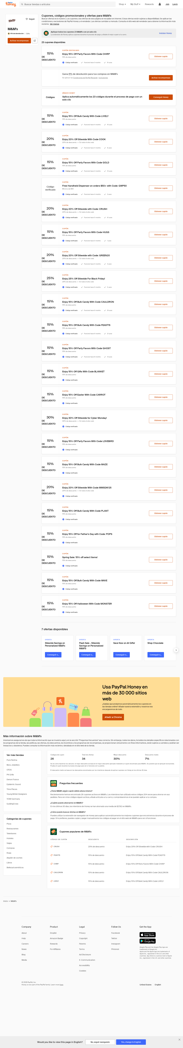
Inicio (5, 901)
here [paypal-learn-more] (61, 985)
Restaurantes (12, 828)
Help (24, 938)
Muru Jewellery (13, 765)
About (24, 933)
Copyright (83, 938)
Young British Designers (17, 794)
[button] (150, 984)
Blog (23, 954)
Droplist (53, 933)
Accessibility (84, 965)
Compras (11, 848)
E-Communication (87, 960)
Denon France (13, 779)
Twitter (114, 938)
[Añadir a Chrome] (113, 717)
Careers (25, 944)
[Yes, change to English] (131, 1042)
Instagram (115, 944)
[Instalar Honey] (165, 33)
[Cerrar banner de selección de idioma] (179, 1040)
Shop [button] (122, 4)
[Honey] (10, 4)
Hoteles (10, 838)
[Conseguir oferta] (53, 654)
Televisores (11, 833)
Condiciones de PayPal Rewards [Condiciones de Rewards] (85, 78)
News (24, 949)
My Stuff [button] (135, 4)
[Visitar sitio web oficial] (34, 40)
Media (24, 960)
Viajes (9, 843)
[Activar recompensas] (19, 40)
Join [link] (167, 4)
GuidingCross (12, 804)
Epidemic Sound (14, 784)
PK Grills (10, 774)
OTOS (9, 770)
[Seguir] (30, 19)
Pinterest (115, 949)
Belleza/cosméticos (15, 867)
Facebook (115, 933)
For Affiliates (55, 949)
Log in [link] (175, 4)
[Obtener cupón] (161, 56)
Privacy (82, 933)
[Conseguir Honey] (161, 97)
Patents (82, 944)
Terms (82, 949)
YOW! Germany (13, 799)
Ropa (9, 853)
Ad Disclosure (85, 954)
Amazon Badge (56, 938)
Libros (9, 862)
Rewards (149, 4)
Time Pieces (12, 789)
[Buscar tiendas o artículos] (67, 4)
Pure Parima (12, 760)
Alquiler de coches (14, 858)
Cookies (82, 971)
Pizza (9, 824)
